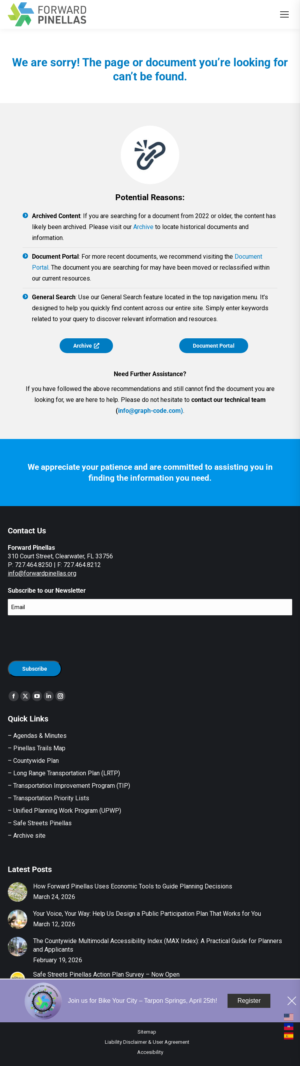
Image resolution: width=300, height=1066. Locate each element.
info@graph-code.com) (150, 410)
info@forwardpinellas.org (42, 573)
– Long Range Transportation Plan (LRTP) (64, 773)
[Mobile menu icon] (284, 14)
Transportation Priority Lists (51, 798)
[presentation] (67, 637)
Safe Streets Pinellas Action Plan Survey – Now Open (106, 974)
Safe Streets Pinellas (42, 823)
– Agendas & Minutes (37, 735)
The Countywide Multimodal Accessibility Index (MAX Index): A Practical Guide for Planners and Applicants (157, 945)
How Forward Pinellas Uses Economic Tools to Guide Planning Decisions (132, 886)
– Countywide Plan (33, 760)
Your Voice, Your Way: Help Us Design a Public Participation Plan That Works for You (147, 913)
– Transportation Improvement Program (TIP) (69, 785)
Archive (143, 227)
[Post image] (17, 892)
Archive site (29, 835)
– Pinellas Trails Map (36, 748)
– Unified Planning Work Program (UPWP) (64, 810)
